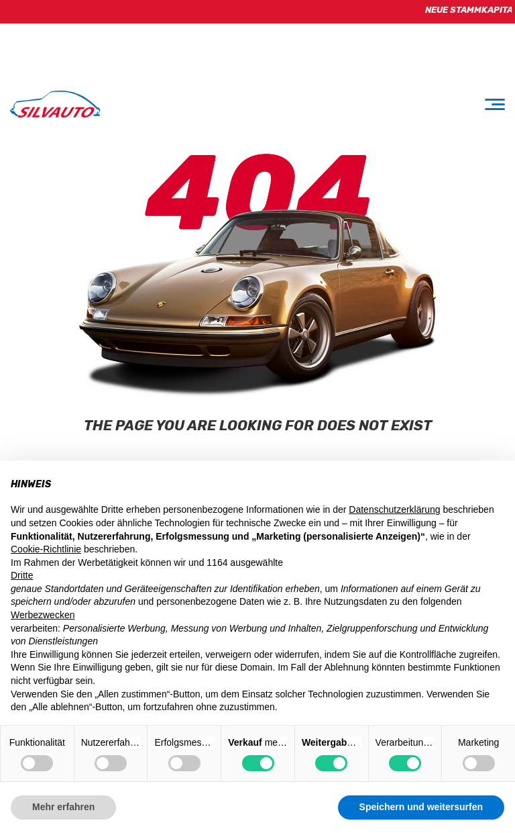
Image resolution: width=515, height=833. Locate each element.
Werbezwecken (42, 614)
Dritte (22, 575)
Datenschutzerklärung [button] (394, 509)
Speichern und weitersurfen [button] (421, 806)
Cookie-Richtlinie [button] (46, 549)
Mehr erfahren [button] (63, 806)
